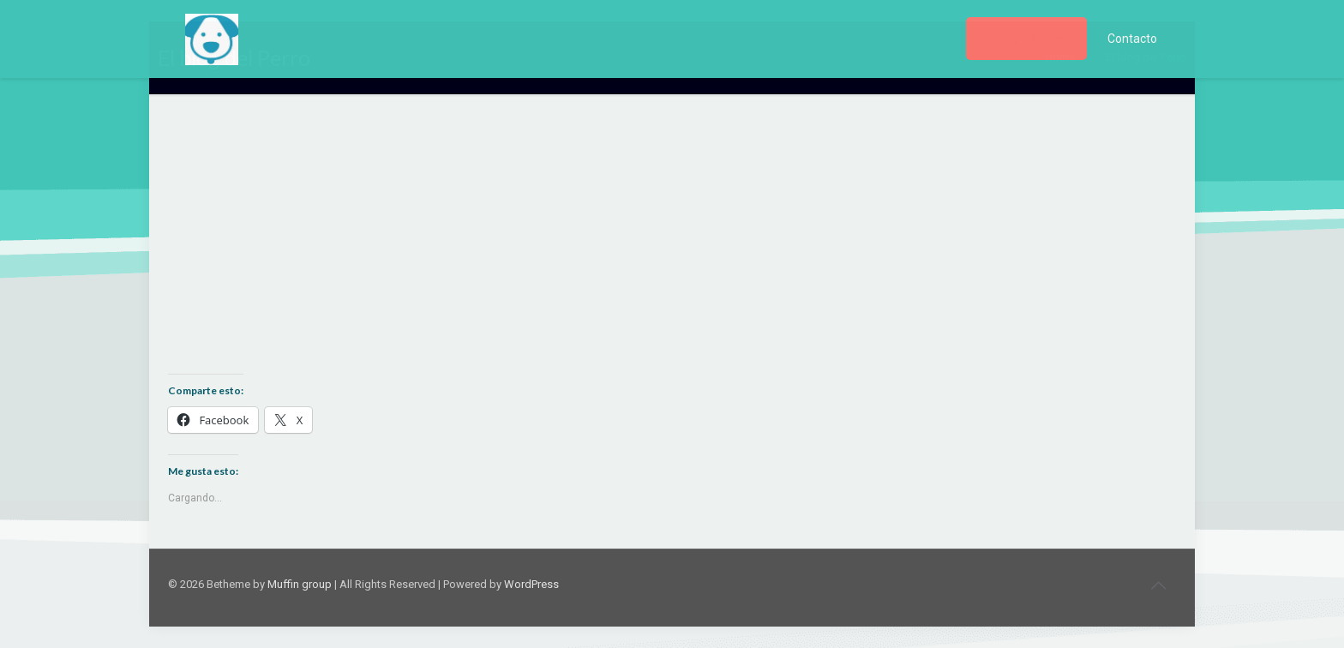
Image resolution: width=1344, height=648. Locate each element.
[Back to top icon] (1158, 585)
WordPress (531, 584)
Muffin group (299, 584)
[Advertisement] (672, 247)
